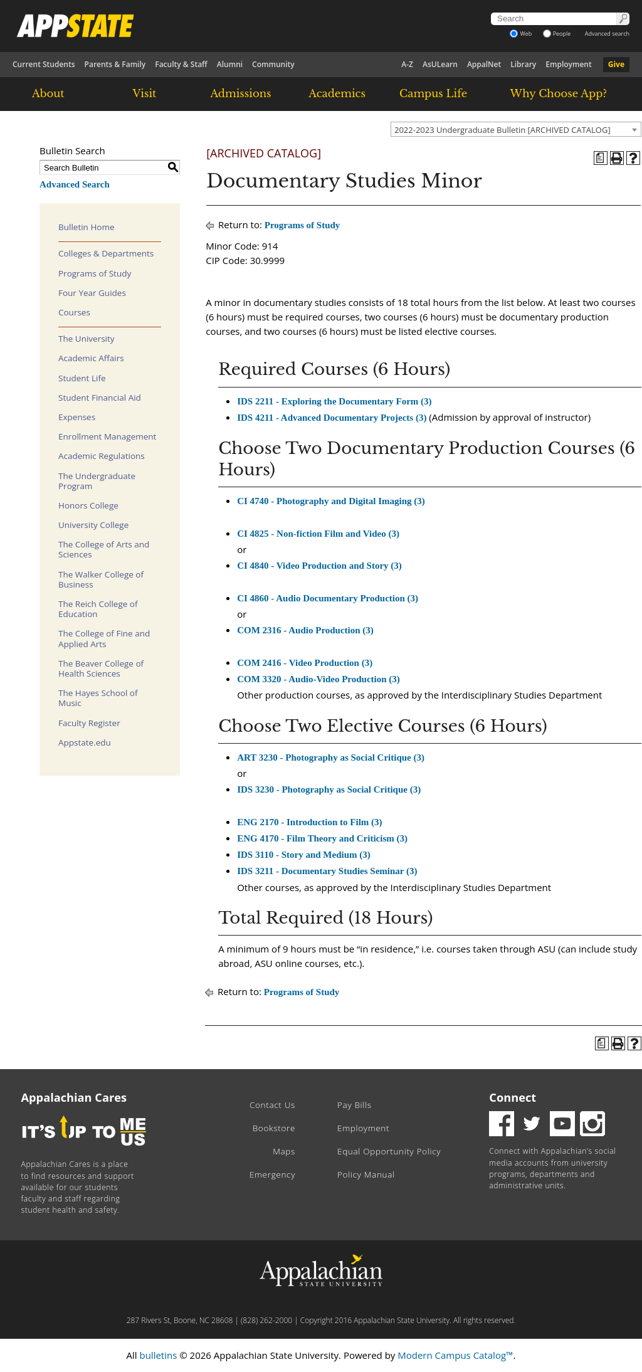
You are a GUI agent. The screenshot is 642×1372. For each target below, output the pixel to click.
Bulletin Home (86, 227)
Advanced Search (74, 184)
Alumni (230, 64)
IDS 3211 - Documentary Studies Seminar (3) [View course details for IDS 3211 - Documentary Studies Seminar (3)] (327, 871)
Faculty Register (89, 723)
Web (521, 33)
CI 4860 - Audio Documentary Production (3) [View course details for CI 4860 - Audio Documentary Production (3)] (327, 598)
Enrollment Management (107, 436)
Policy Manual (366, 1174)
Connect (512, 1097)
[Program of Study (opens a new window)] (601, 158)
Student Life (82, 378)
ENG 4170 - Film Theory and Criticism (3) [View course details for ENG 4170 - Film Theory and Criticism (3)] (322, 838)
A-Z (407, 64)
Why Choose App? (558, 93)
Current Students (44, 64)
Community (273, 64)
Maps (284, 1151)
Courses (74, 312)
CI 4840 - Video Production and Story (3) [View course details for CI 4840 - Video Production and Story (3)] (319, 566)
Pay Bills (354, 1105)
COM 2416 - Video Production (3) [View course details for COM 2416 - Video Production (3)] (304, 663)
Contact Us (272, 1105)
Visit (145, 93)
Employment (568, 64)
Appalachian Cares (74, 1097)
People (557, 33)
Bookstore (274, 1128)
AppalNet (484, 64)
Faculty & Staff (181, 64)
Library (523, 64)
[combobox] (516, 129)
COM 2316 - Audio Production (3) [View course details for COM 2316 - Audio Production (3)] (305, 630)
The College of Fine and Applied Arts (104, 638)
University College (93, 524)
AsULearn (440, 64)
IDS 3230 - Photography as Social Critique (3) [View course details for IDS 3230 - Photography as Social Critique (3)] (329, 789)
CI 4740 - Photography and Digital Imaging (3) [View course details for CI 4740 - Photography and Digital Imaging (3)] (331, 501)
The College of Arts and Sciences (103, 549)
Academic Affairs (91, 358)
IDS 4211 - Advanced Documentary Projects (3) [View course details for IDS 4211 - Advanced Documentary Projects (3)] (331, 418)
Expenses (76, 417)
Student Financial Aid (99, 397)
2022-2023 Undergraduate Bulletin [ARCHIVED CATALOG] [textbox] (502, 129)
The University (86, 338)
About (48, 93)
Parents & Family (115, 64)
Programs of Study (94, 273)
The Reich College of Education (97, 609)
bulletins (158, 1355)
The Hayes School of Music (98, 698)
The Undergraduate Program (96, 481)
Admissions (240, 93)
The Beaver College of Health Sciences (101, 668)
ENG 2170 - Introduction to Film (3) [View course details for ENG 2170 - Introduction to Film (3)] (309, 822)
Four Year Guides (92, 292)
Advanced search (607, 33)
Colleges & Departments (106, 253)
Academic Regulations (101, 456)
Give (616, 64)
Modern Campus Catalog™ (455, 1355)
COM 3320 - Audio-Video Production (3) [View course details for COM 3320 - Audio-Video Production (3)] (318, 679)
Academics (337, 93)
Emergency (272, 1174)
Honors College (88, 505)
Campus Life (433, 93)
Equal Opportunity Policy (389, 1151)
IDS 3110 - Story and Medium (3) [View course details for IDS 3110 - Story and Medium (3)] (304, 855)
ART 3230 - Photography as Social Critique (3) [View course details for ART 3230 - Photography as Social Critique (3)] (330, 757)
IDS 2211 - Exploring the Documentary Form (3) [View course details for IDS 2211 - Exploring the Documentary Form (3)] (334, 401)
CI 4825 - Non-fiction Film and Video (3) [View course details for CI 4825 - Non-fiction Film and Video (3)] (318, 534)
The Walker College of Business (101, 579)
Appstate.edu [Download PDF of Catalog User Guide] (84, 742)
